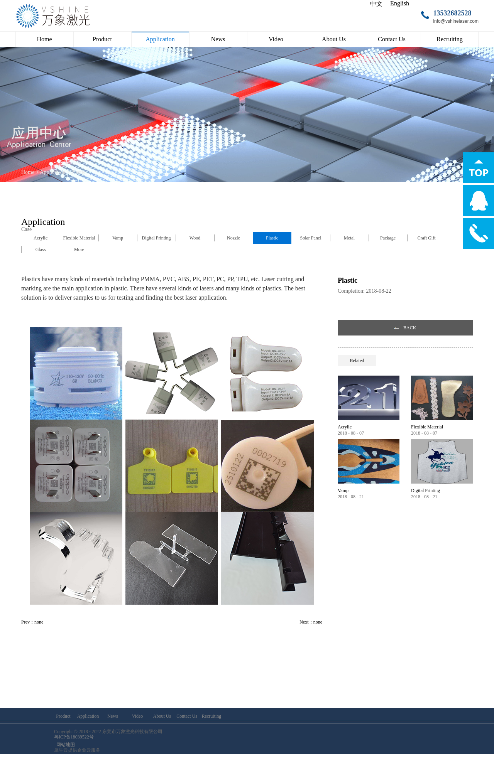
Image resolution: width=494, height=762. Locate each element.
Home (44, 39)
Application (52, 172)
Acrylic (345, 427)
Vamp (343, 490)
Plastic (78, 172)
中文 (376, 3)
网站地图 (64, 744)
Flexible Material (427, 427)
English (399, 3)
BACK (409, 327)
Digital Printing (425, 490)
